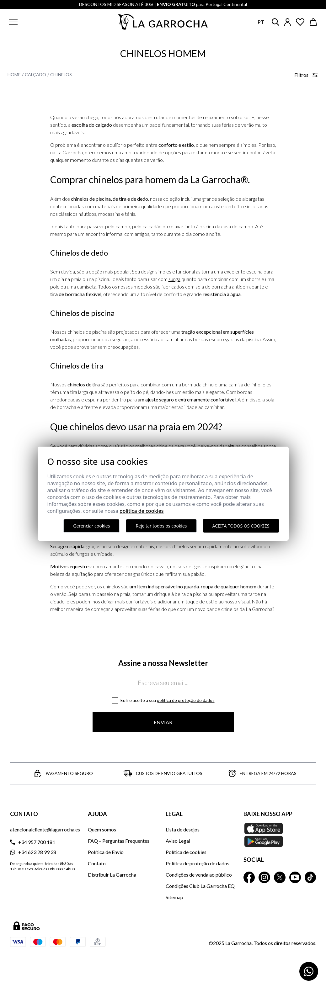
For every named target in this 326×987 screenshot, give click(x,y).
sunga (174, 279)
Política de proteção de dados (186, 700)
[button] (43, 22)
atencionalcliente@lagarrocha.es (45, 829)
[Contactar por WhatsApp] (308, 971)
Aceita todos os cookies (241, 526)
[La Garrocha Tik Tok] (310, 877)
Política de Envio (106, 852)
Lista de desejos (183, 829)
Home (14, 74)
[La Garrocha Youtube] (295, 877)
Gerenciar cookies (91, 526)
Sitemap (174, 897)
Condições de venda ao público (199, 875)
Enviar (163, 722)
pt (261, 22)
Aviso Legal (178, 841)
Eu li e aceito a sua (167, 700)
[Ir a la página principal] (163, 22)
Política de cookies (186, 852)
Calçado (35, 74)
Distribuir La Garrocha (112, 875)
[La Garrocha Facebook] (249, 877)
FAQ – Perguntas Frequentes (118, 841)
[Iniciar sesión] (287, 22)
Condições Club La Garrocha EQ (200, 886)
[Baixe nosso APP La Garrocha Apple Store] (279, 835)
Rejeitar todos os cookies (161, 526)
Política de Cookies (142, 510)
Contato (97, 863)
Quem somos (102, 829)
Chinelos (61, 74)
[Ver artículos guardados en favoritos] (300, 22)
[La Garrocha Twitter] (280, 877)
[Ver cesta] (313, 22)
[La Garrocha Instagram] (264, 877)
